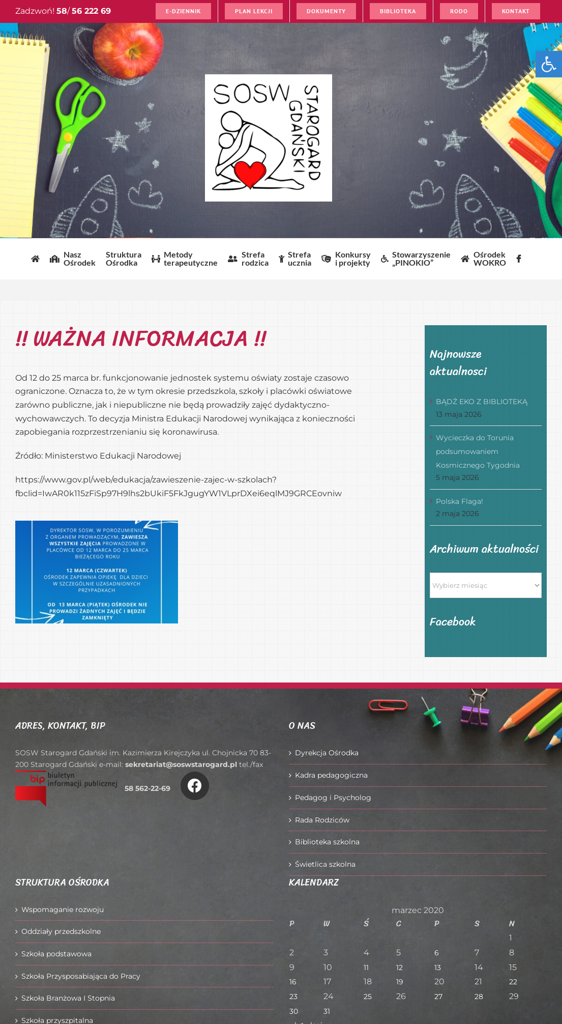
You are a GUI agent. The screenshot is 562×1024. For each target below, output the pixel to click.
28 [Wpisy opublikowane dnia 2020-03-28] (479, 996)
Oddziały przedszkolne (61, 931)
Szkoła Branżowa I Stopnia (68, 998)
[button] (549, 64)
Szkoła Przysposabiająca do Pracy (80, 976)
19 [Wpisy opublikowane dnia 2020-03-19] (399, 982)
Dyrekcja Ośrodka (327, 753)
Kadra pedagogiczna (331, 775)
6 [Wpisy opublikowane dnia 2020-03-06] (436, 953)
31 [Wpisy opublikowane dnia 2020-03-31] (326, 1011)
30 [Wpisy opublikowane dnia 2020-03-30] (293, 1011)
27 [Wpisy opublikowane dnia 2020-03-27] (438, 996)
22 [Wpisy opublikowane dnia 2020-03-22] (513, 982)
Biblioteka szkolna (327, 842)
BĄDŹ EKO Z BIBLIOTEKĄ (481, 401)
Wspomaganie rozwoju (62, 909)
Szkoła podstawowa (56, 954)
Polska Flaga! (459, 501)
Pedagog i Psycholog (333, 797)
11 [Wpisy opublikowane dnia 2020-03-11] (366, 967)
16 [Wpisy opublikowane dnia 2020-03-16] (293, 982)
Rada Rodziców (322, 820)
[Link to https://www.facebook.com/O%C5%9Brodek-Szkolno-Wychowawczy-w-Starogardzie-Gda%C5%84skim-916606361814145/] (195, 786)
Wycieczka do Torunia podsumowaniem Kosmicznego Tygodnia (478, 451)
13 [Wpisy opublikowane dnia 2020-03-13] (437, 967)
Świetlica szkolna (325, 864)
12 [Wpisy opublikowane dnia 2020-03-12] (399, 967)
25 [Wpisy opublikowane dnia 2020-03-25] (368, 996)
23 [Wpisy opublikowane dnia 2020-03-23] (293, 996)
